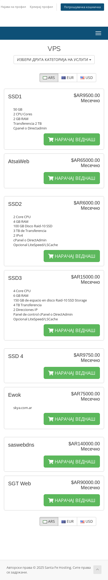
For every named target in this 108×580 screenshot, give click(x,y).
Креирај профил (41, 7)
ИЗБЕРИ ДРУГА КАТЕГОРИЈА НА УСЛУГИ (54, 59)
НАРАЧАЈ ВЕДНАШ (71, 139)
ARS (49, 77)
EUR (67, 77)
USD (86, 77)
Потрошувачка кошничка (82, 7)
